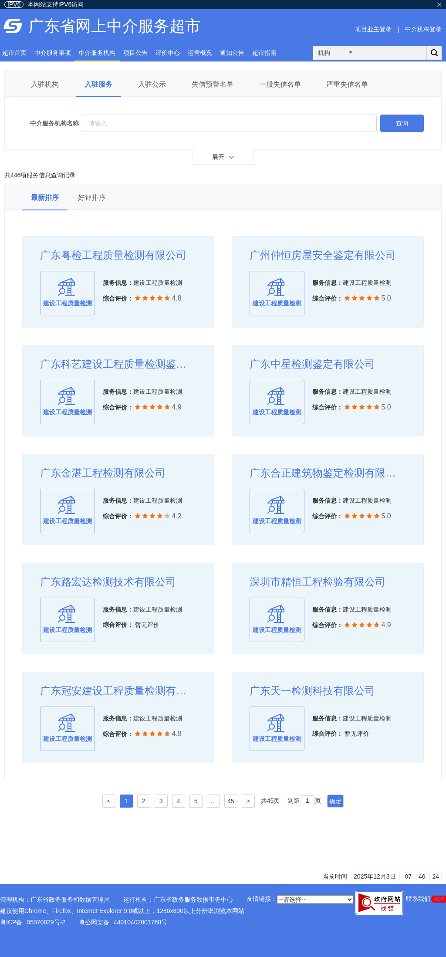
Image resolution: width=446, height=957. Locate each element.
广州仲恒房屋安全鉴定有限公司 (323, 255)
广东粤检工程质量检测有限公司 (113, 255)
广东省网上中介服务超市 (114, 26)
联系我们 (426, 899)
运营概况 (200, 52)
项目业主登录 (373, 29)
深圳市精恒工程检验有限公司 (317, 582)
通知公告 (232, 52)
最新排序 (45, 197)
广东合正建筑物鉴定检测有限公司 (328, 473)
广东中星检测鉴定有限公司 (312, 364)
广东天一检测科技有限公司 (312, 691)
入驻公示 (152, 84)
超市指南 (264, 52)
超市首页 (14, 52)
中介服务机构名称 (54, 123)
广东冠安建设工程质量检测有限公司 (118, 691)
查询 (402, 123)
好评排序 (92, 197)
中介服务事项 (52, 52)
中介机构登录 (423, 29)
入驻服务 (98, 84)
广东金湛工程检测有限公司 (103, 473)
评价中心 (167, 52)
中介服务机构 (97, 52)
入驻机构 (45, 84)
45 (230, 801)
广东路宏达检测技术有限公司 (108, 582)
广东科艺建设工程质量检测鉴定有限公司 (118, 364)
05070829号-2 (46, 922)
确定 (335, 801)
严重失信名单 (347, 84)
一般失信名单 (280, 84)
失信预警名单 (212, 84)
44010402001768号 (140, 922)
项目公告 (135, 52)
